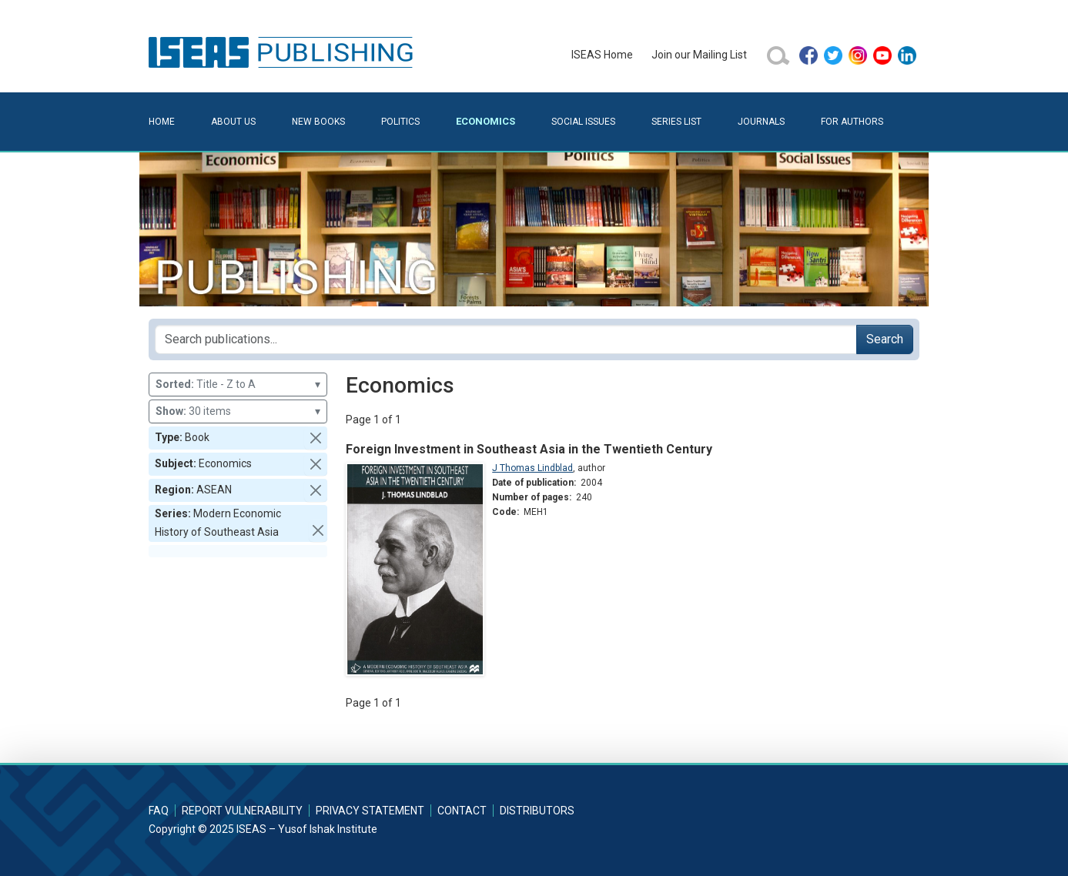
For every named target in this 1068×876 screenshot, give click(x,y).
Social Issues (583, 121)
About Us (233, 121)
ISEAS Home (602, 54)
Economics (485, 121)
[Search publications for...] (506, 339)
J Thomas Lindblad (532, 468)
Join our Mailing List (699, 54)
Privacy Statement (370, 810)
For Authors (852, 121)
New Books (318, 121)
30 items (238, 411)
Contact (462, 810)
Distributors (537, 810)
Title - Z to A (238, 384)
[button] (315, 438)
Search (884, 339)
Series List (676, 121)
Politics (400, 121)
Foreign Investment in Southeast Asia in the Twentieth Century (529, 449)
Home (162, 121)
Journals (761, 121)
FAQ (159, 810)
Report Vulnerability (242, 810)
